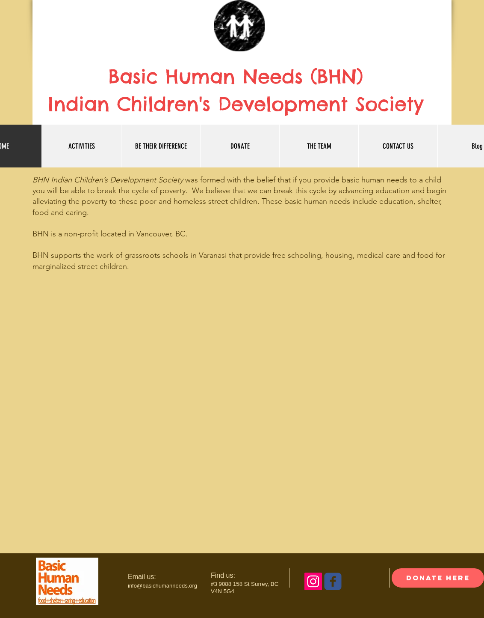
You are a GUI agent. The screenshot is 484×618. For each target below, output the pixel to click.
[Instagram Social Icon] (313, 581)
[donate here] (438, 578)
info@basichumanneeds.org (162, 585)
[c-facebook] (333, 581)
